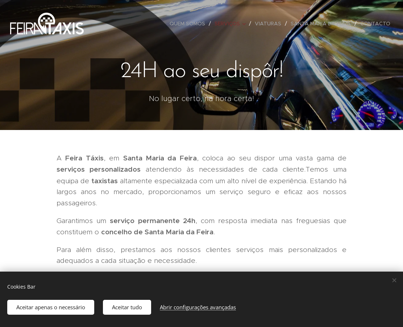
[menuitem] (189, 23)
